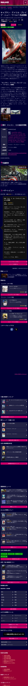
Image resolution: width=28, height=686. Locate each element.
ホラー (16, 620)
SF (19, 19)
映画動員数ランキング (9, 677)
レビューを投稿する (13, 264)
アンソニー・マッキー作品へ (13, 308)
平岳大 (22, 141)
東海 (16, 594)
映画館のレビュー (8, 670)
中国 (2, 602)
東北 (16, 597)
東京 (2, 591)
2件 (13, 21)
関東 (16, 591)
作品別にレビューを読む (9, 662)
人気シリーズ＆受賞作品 (9, 660)
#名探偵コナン (18, 553)
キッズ (16, 618)
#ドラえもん (3, 553)
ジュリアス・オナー (17, 132)
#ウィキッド (10, 553)
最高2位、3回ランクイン (6, 19)
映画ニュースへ (13, 506)
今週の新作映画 (7, 657)
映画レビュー (14, 547)
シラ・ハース (16, 138)
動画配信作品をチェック (13, 463)
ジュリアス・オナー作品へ (13, 294)
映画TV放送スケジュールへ (14, 582)
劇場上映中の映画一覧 (13, 440)
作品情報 (9, 7)
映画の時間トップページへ (7, 644)
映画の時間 (3, 7)
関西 (2, 594)
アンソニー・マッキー (17, 133)
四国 (16, 602)
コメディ (3, 620)
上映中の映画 (7, 655)
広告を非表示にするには (20, 374)
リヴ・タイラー (19, 135)
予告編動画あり (4, 21)
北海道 (2, 597)
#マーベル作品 (11, 27)
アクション (15, 19)
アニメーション (18, 615)
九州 (2, 605)
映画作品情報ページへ (6, 642)
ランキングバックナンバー (10, 678)
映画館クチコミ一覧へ (13, 624)
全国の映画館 (7, 669)
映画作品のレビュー (8, 661)
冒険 (22, 19)
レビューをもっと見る (13, 261)
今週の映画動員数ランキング (7, 416)
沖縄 (16, 605)
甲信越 (2, 599)
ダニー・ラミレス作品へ (13, 321)
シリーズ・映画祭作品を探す (13, 559)
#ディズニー (3, 27)
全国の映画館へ (13, 609)
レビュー (13, 24)
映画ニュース (7, 685)
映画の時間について (13, 638)
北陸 (16, 599)
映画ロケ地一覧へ (13, 627)
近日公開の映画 (7, 658)
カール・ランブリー (18, 140)
